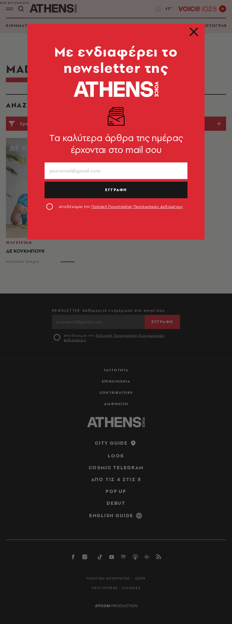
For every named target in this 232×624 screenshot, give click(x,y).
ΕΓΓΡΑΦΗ (116, 189)
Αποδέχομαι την (121, 206)
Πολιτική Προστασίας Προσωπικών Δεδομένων (137, 206)
